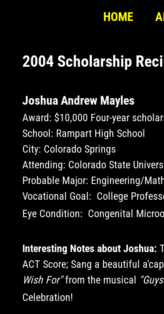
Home (118, 17)
